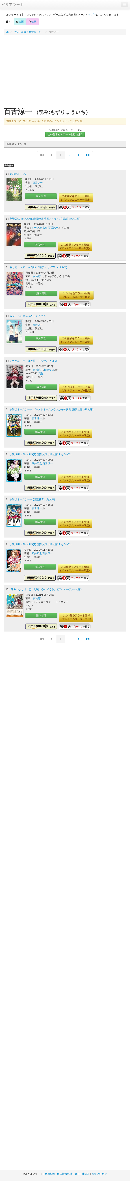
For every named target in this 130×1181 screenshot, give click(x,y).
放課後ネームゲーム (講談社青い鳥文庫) (32, 499)
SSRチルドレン (18, 173)
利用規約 (50, 1173)
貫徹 (41, 373)
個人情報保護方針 (67, 1173)
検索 (32, 21)
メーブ (35, 227)
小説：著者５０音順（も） (29, 31)
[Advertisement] (34, 72)
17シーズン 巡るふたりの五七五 (28, 315)
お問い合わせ (99, 1173)
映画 (20, 21)
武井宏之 (37, 463)
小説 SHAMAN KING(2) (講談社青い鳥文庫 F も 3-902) (40, 454)
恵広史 (43, 227)
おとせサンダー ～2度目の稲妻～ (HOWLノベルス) (38, 267)
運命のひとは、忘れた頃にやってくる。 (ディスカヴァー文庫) (46, 589)
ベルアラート (12, 4)
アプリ (92, 14)
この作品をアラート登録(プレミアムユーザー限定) (75, 198)
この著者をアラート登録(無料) (65, 134)
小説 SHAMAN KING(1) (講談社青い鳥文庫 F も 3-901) (40, 544)
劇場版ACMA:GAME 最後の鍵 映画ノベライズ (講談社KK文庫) (45, 218)
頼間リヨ (49, 369)
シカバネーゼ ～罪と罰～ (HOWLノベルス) (34, 360)
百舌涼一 (37, 182)
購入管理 (41, 196)
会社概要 (84, 1173)
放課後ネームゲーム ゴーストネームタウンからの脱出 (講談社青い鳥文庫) (52, 409)
